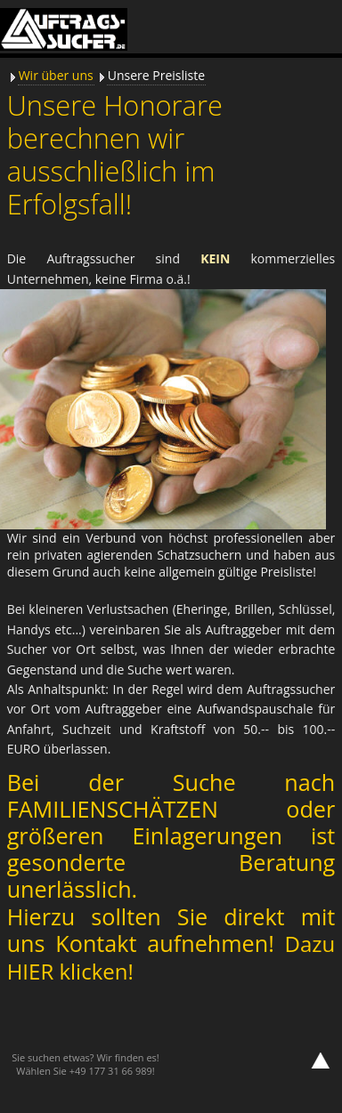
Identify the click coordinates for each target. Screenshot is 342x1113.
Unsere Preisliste (156, 75)
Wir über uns (56, 75)
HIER (33, 971)
